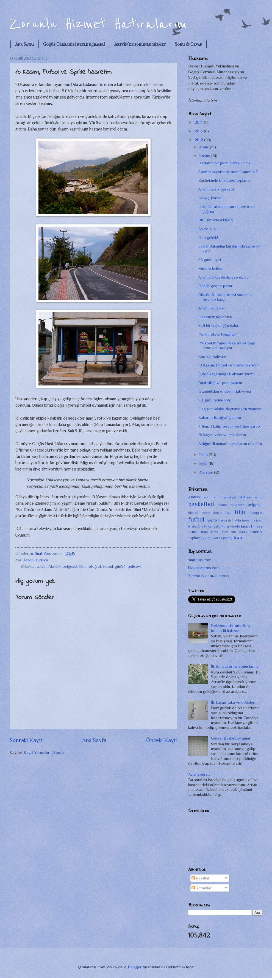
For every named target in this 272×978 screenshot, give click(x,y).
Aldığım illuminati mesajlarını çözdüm (230, 443)
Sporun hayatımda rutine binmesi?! (228, 172)
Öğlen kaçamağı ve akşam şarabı (226, 374)
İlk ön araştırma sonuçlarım (234, 666)
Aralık (204, 147)
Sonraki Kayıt (26, 740)
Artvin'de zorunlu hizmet (140, 44)
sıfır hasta (239, 532)
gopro (212, 520)
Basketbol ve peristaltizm (220, 383)
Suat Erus (43, 553)
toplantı (195, 538)
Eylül (204, 463)
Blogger (134, 967)
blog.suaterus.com (204, 568)
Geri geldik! (208, 237)
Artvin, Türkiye (35, 560)
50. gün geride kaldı (215, 400)
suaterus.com (199, 560)
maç (204, 532)
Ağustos (206, 472)
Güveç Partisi (209, 198)
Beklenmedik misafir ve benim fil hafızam (231, 628)
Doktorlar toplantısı (215, 317)
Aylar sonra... (199, 774)
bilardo (193, 513)
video (207, 538)
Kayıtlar (200, 878)
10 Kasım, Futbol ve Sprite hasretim (229, 365)
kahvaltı (214, 526)
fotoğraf (94, 566)
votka (216, 538)
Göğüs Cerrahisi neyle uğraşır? (74, 44)
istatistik (194, 526)
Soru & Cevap (188, 44)
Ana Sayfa (24, 44)
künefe (235, 526)
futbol (108, 566)
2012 (199, 140)
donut (217, 513)
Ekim (204, 454)
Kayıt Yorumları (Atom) (44, 752)
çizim (225, 538)
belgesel (70, 566)
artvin (41, 566)
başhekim (237, 505)
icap (259, 520)
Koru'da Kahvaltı (212, 356)
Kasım (205, 156)
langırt (246, 526)
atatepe (245, 497)
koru (225, 526)
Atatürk (54, 566)
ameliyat (230, 497)
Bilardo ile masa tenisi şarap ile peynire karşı (225, 297)
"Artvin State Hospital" (217, 334)
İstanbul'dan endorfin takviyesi (224, 391)
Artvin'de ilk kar (211, 308)
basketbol (201, 503)
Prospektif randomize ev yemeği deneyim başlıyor (226, 345)
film (82, 566)
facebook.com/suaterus (208, 576)
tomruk (256, 531)
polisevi (134, 566)
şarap (236, 537)
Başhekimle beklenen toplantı (224, 180)
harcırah (224, 520)
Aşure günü (208, 229)
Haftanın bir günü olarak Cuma (224, 163)
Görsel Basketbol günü (230, 738)
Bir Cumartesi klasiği (215, 220)
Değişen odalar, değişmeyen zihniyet (230, 409)
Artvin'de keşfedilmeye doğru (223, 277)
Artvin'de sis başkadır (216, 189)
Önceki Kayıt (161, 740)
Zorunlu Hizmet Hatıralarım (98, 24)
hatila (236, 520)
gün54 (120, 566)
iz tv (204, 526)
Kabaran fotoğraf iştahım (219, 417)
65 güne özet (209, 259)
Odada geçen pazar (215, 286)
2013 (199, 131)
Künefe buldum (211, 268)
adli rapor (212, 497)
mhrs (214, 532)
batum (222, 505)
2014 (199, 122)
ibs (253, 520)
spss (224, 532)
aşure (258, 497)
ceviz (206, 513)
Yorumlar (201, 888)
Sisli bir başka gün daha (218, 325)
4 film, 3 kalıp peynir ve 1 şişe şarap (229, 426)
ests (228, 513)
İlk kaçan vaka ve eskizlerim (222, 435)
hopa (245, 520)
